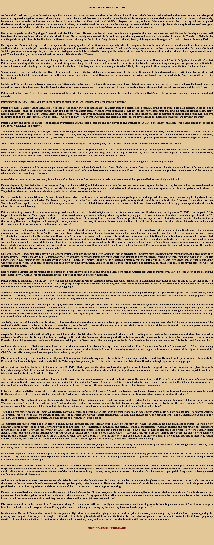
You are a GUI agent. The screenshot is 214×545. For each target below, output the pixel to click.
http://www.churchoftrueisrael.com (107, 527)
